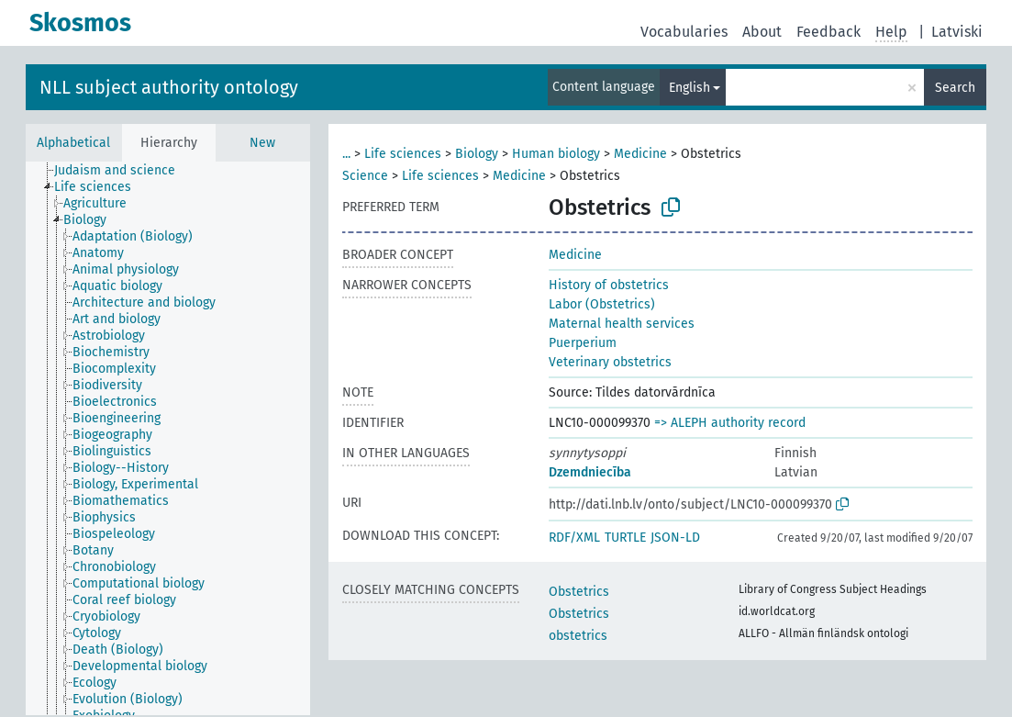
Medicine (640, 154)
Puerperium (583, 343)
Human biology (556, 154)
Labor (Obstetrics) (602, 304)
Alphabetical (73, 143)
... (346, 154)
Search (955, 87)
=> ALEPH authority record (730, 423)
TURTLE (625, 537)
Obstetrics (579, 591)
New (262, 143)
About (762, 31)
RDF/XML (574, 537)
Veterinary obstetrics (610, 362)
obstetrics (578, 636)
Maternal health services (622, 323)
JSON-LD (675, 537)
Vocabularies (684, 31)
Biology (476, 154)
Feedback (828, 31)
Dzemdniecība (590, 472)
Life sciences (402, 154)
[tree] (168, 438)
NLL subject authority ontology (168, 87)
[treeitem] (122, 170)
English (689, 87)
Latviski (957, 31)
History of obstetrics (609, 285)
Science (365, 176)
